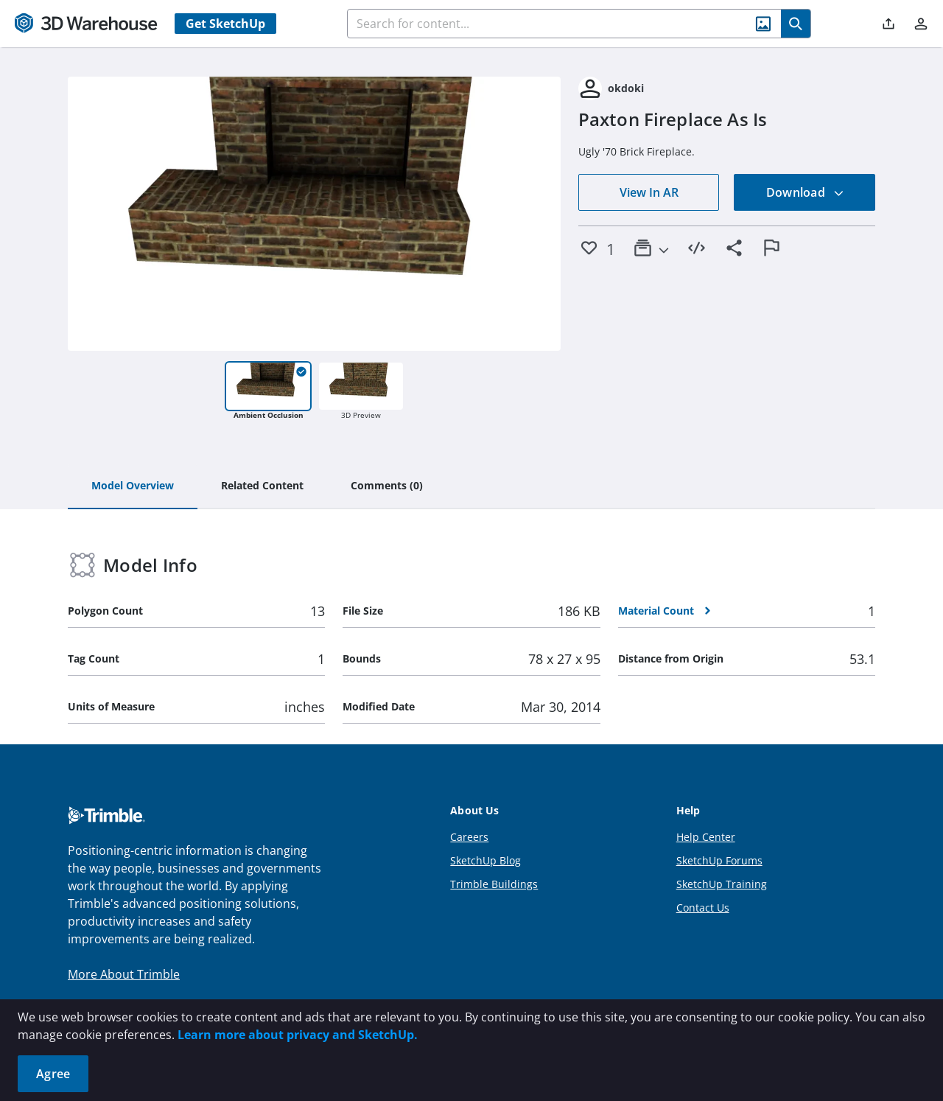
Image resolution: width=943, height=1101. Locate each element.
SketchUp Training (721, 884)
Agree (53, 1074)
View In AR (649, 192)
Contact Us (702, 908)
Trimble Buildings (494, 884)
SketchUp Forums (719, 860)
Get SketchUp (225, 23)
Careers (469, 837)
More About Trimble (124, 974)
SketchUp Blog (485, 860)
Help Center (705, 837)
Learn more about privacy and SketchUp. (298, 1035)
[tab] (132, 486)
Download (805, 192)
